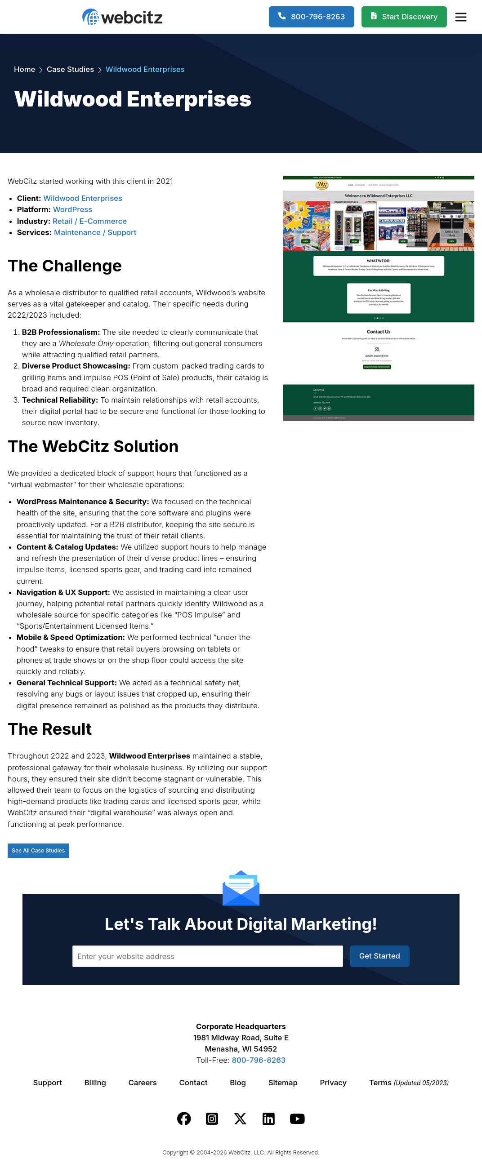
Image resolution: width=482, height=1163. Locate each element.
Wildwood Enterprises (82, 198)
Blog (238, 1082)
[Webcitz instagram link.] (212, 1119)
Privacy (333, 1082)
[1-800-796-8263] (312, 17)
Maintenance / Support (95, 232)
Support (47, 1082)
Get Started (379, 955)
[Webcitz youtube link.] (297, 1119)
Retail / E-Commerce (90, 221)
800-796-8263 (259, 1060)
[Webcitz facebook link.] (184, 1119)
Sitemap (283, 1082)
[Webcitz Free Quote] (404, 17)
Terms (409, 1082)
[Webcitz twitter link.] (240, 1119)
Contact (193, 1082)
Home (24, 69)
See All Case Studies (38, 850)
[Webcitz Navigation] (460, 16)
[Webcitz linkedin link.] (269, 1119)
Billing (95, 1082)
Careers (143, 1082)
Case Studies (70, 69)
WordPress (73, 209)
